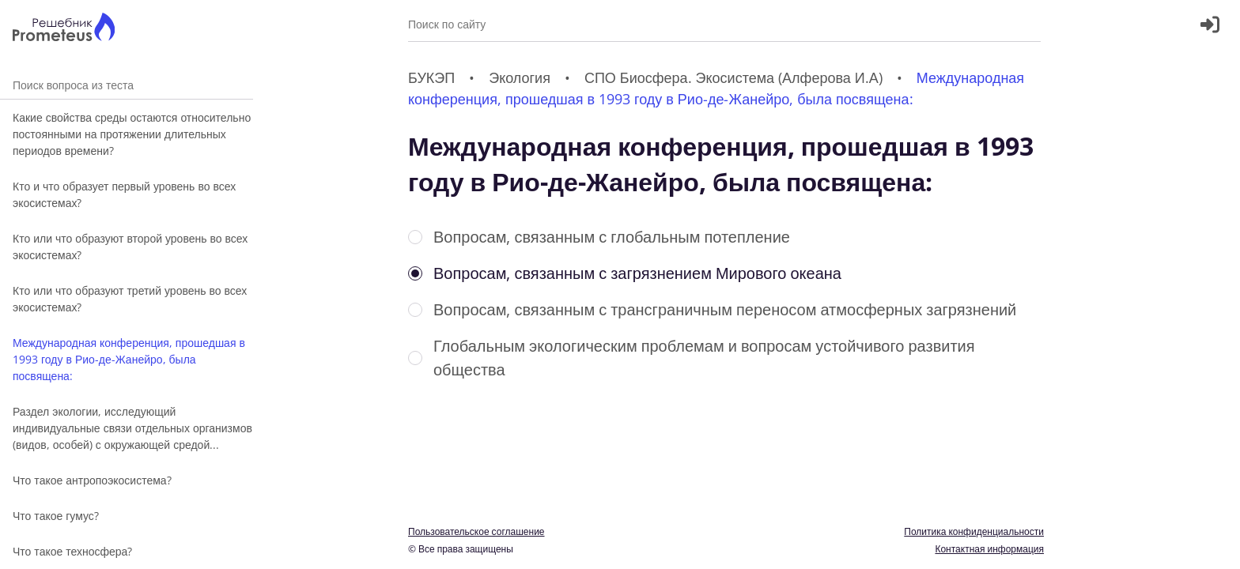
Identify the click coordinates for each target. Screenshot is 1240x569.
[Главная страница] (64, 29)
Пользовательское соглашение (476, 531)
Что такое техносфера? (72, 551)
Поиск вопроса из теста (126, 85)
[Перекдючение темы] (1210, 546)
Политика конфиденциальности (974, 531)
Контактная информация (989, 549)
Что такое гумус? (56, 515)
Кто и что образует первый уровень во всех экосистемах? (124, 194)
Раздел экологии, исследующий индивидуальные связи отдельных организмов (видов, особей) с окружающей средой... (132, 428)
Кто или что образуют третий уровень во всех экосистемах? (130, 299)
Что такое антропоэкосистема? (92, 480)
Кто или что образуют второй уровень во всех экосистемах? (130, 246)
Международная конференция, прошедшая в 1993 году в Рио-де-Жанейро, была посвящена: (129, 359)
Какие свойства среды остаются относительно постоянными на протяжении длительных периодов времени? (132, 134)
